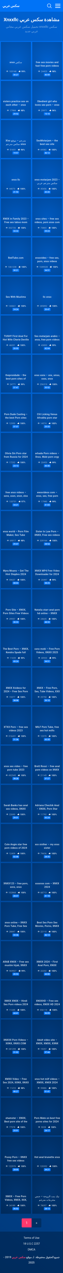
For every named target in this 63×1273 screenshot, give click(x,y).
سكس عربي (11, 6)
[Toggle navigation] (57, 6)
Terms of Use (31, 1237)
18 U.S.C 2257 (31, 1243)
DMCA (31, 1249)
